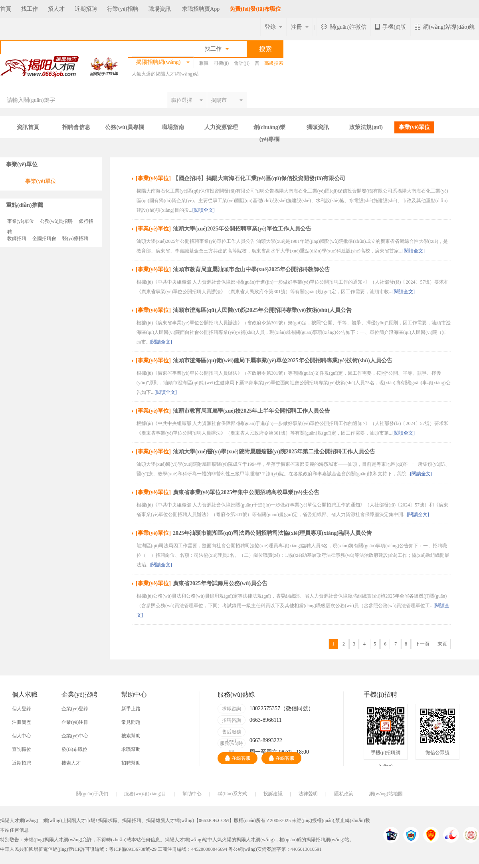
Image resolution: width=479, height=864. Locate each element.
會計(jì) (241, 63)
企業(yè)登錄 (74, 708)
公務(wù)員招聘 (56, 221)
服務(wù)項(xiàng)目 (145, 793)
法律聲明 (308, 793)
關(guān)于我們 (92, 793)
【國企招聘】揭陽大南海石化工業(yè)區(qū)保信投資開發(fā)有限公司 (259, 178)
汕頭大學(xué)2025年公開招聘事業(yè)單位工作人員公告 (242, 229)
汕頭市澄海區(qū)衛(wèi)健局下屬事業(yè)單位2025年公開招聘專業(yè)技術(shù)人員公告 (282, 360)
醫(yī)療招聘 (75, 238)
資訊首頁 (28, 127)
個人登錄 (21, 708)
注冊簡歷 (21, 722)
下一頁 (422, 644)
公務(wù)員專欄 (124, 127)
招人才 (56, 9)
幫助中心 (192, 793)
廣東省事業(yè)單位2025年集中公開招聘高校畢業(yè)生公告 (246, 492)
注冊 (300, 27)
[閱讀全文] (203, 210)
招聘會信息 (76, 127)
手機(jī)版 (390, 27)
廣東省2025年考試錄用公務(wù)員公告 (220, 583)
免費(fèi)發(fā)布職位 (255, 9)
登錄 (273, 27)
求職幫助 (131, 749)
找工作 (29, 9)
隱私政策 (343, 793)
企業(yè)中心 (74, 736)
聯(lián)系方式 (232, 793)
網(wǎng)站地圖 (386, 793)
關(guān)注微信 (344, 27)
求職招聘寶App (201, 9)
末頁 (442, 644)
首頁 (5, 9)
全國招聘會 (44, 238)
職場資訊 (159, 9)
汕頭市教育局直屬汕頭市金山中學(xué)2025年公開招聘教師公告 (251, 269)
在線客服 (238, 758)
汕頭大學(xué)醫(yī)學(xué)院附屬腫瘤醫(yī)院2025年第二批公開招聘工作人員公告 (274, 452)
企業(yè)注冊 (74, 722)
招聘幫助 (131, 763)
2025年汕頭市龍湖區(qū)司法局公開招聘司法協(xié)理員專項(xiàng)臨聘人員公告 (272, 533)
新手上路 (131, 708)
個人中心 (21, 736)
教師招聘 (16, 238)
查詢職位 (21, 749)
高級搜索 (273, 63)
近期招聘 (86, 9)
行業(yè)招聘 (123, 9)
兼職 (203, 63)
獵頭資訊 (318, 127)
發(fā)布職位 (74, 749)
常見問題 (131, 722)
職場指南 (173, 127)
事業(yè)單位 (414, 127)
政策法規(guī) (366, 127)
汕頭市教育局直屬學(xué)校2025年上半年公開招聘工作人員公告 (251, 411)
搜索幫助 (131, 736)
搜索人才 (71, 763)
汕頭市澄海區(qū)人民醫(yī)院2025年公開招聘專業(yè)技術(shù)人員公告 (262, 310)
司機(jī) (221, 63)
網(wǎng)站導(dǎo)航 (445, 27)
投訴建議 (273, 793)
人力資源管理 (221, 127)
